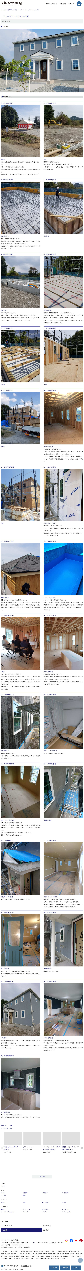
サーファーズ (26, 1209)
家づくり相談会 (51, 4)
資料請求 (63, 4)
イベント (71, 4)
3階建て (45, 1193)
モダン (45, 1212)
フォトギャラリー (7, 1225)
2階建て (25, 1193)
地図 (34, 1242)
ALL (3, 1186)
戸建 (24, 1202)
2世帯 (4, 1195)
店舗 (65, 1202)
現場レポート (47, 1225)
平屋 (24, 1195)
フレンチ (66, 1209)
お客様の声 (46, 1230)
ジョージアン (67, 1212)
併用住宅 (66, 1193)
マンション (46, 1202)
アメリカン (46, 1209)
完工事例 (4, 1230)
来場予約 (76, 1267)
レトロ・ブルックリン (8, 1212)
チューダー (26, 1212)
